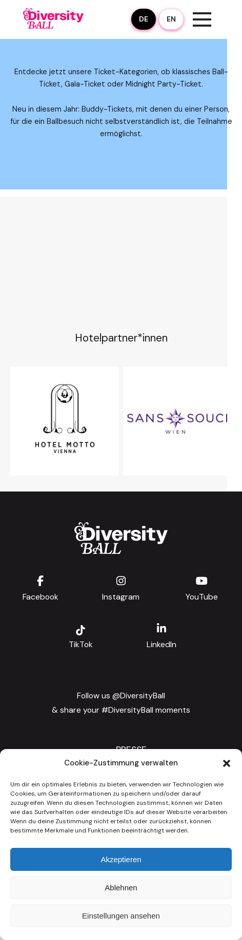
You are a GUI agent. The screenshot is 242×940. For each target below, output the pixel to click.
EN (171, 19)
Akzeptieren (120, 859)
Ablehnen (121, 887)
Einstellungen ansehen (121, 915)
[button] (226, 763)
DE (143, 19)
